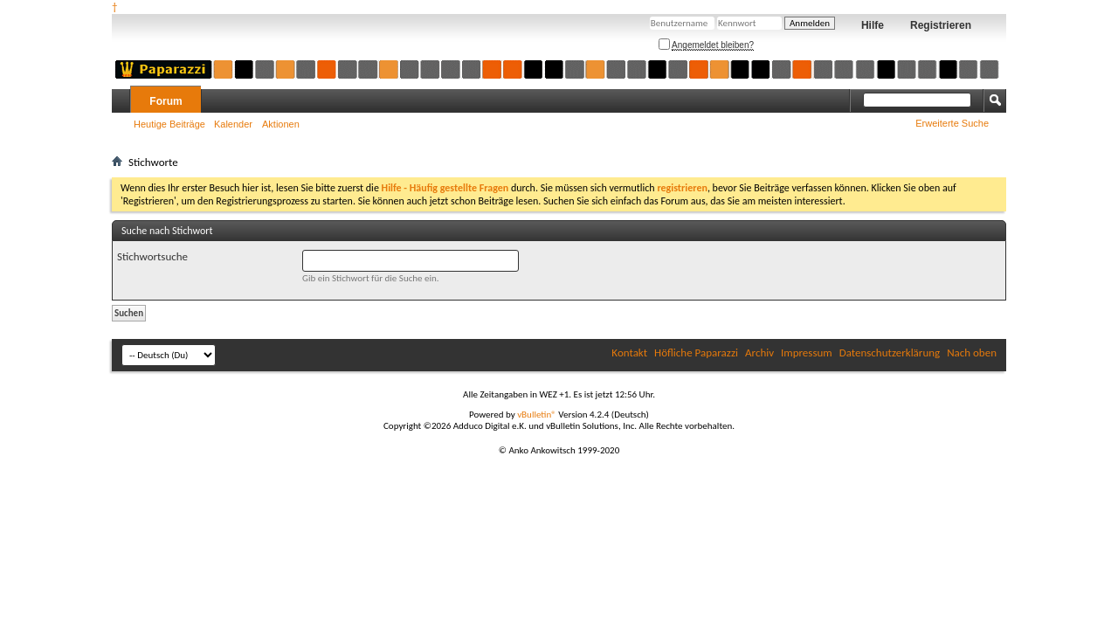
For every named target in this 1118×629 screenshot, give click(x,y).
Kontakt (629, 352)
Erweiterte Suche (952, 123)
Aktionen (281, 124)
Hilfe (872, 25)
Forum (165, 101)
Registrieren (940, 25)
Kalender (233, 124)
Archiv (759, 352)
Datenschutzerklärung (890, 352)
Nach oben (972, 352)
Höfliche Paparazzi (696, 352)
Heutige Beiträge (169, 124)
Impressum (806, 352)
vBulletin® (536, 414)
